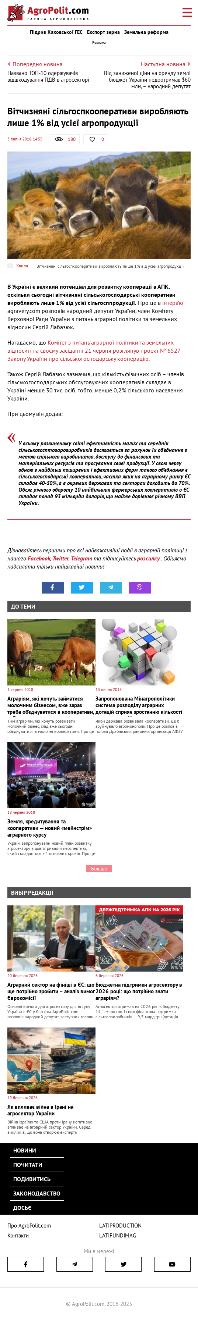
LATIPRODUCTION (120, 1225)
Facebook (39, 558)
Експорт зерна (103, 32)
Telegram (81, 558)
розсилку (149, 558)
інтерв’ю (172, 302)
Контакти (18, 1235)
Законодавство (36, 1193)
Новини (24, 1150)
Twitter (60, 558)
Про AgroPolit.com (29, 1225)
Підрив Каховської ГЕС (56, 32)
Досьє (22, 1207)
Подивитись (32, 1179)
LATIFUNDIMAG (117, 1235)
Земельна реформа (146, 32)
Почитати (27, 1164)
